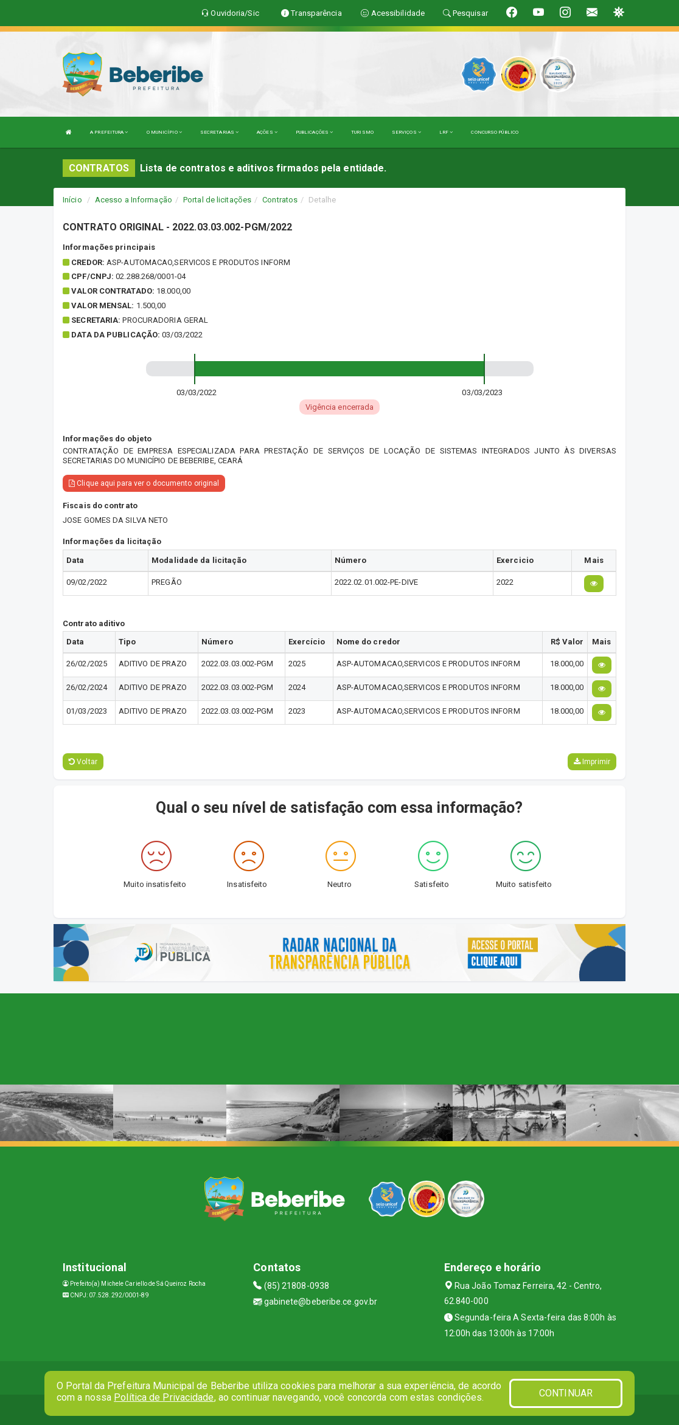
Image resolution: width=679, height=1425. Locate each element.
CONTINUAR (566, 1393)
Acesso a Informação (133, 199)
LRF (446, 132)
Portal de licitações (217, 199)
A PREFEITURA (109, 132)
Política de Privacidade (164, 1397)
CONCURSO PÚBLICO (494, 132)
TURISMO (362, 132)
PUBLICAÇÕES (314, 132)
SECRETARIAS (219, 132)
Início (72, 199)
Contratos (280, 199)
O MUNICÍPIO (164, 132)
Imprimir (592, 761)
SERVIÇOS (406, 132)
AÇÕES (267, 132)
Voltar (83, 761)
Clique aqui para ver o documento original (144, 483)
